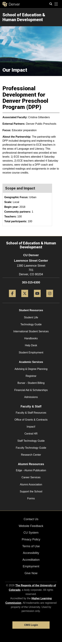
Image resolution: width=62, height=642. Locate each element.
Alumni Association (31, 484)
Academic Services (31, 362)
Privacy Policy (31, 539)
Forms (31, 498)
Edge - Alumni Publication (31, 470)
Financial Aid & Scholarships (31, 390)
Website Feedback (31, 526)
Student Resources (31, 310)
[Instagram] (50, 298)
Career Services (31, 477)
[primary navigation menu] (56, 4)
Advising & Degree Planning (31, 369)
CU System (31, 532)
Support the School (31, 491)
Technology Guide (30, 324)
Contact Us (31, 519)
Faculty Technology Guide (31, 447)
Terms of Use (31, 546)
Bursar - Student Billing (31, 383)
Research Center (31, 454)
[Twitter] (25, 298)
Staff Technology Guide (31, 440)
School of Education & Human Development (23, 17)
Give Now (30, 573)
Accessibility (31, 553)
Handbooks (31, 338)
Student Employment (31, 352)
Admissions (31, 397)
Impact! (31, 426)
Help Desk (31, 345)
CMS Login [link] (31, 625)
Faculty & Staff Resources (31, 412)
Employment (31, 566)
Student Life (31, 317)
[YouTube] (37, 298)
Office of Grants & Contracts (31, 419)
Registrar (31, 376)
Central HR (31, 433)
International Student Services (31, 331)
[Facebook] (12, 298)
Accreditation (31, 559)
